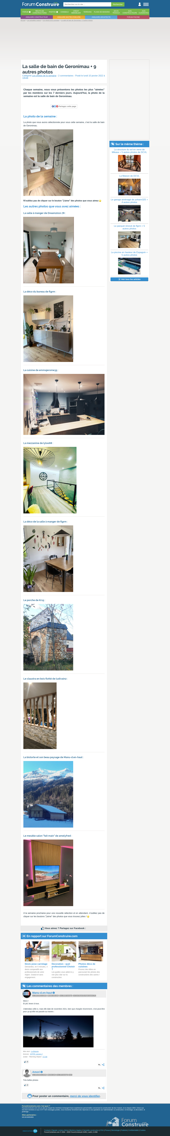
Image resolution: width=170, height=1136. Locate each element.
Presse (107, 1130)
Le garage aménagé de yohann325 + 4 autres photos (129, 201)
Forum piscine (133, 17)
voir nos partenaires (28, 1117)
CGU (102, 1130)
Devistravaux (116, 12)
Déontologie (115, 1130)
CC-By (45, 1057)
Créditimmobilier (76, 12)
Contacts (47, 1130)
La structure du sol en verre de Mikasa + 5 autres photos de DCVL (129, 150)
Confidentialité (133, 1130)
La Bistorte (35, 1051)
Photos (52, 12)
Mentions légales (75, 1130)
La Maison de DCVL (129, 176)
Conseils (65, 12)
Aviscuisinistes (144, 12)
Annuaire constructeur (37, 17)
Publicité (124, 1130)
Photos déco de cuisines (86, 965)
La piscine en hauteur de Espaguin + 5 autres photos (129, 253)
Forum (25, 12)
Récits (40, 12)
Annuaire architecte (101, 17)
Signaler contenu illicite (60, 1130)
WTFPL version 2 (36, 1054)
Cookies (142, 1130)
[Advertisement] (85, 40)
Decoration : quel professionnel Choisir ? (63, 967)
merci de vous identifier (85, 1096)
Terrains (87, 12)
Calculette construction (91, 1130)
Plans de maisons (102, 12)
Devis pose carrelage (36, 964)
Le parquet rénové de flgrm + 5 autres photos (129, 227)
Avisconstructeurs (130, 12)
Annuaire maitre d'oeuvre (69, 17)
